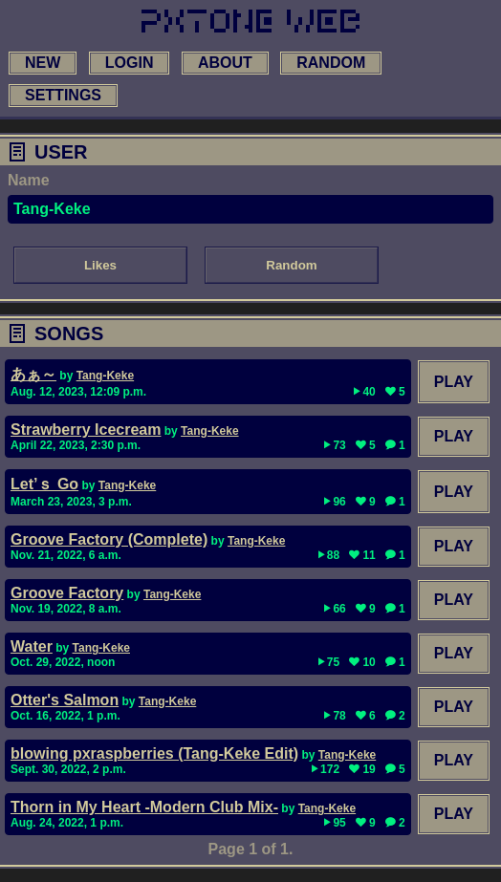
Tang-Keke (105, 375)
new (42, 62)
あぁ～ (33, 374)
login (129, 62)
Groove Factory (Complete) (109, 539)
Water (32, 646)
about (225, 62)
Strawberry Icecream (86, 429)
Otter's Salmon (65, 700)
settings (63, 95)
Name (29, 180)
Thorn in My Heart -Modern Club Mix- (144, 807)
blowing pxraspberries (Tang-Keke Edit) (154, 753)
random (330, 62)
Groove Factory (67, 593)
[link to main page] (250, 21)
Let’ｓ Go (44, 484)
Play (453, 382)
